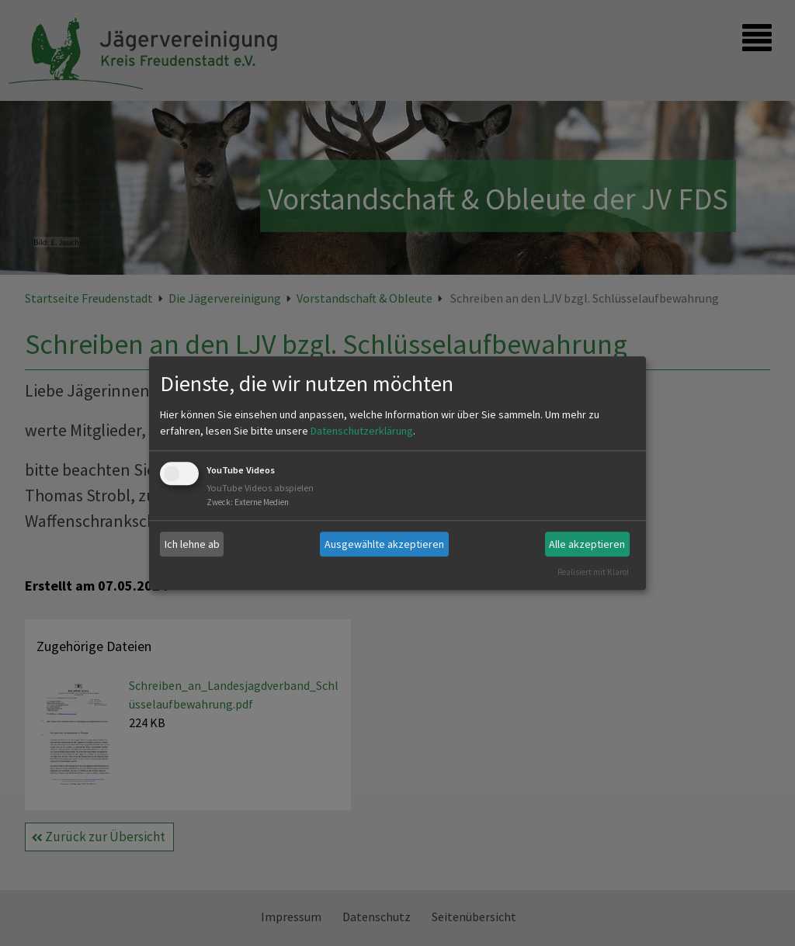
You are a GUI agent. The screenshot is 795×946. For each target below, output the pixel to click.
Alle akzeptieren (587, 544)
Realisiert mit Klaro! (593, 572)
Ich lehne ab (192, 544)
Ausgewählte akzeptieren (384, 544)
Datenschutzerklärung (362, 431)
